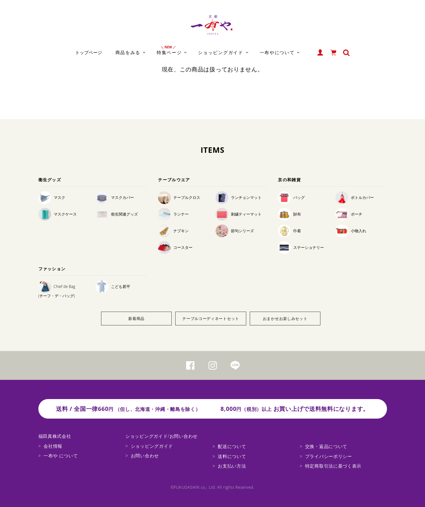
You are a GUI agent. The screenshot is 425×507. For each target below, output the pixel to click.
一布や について (60, 456)
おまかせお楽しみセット (285, 318)
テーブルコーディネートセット (210, 318)
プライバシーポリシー (328, 456)
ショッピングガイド (152, 446)
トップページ (88, 52)
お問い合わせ (145, 456)
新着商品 (136, 318)
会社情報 (52, 446)
